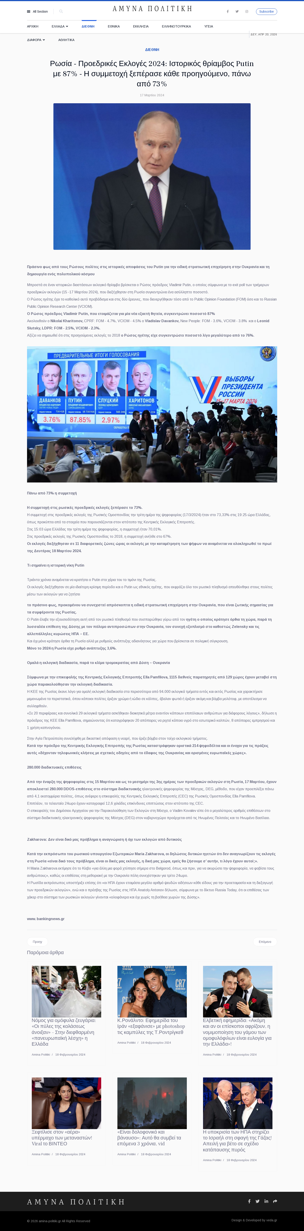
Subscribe (266, 11)
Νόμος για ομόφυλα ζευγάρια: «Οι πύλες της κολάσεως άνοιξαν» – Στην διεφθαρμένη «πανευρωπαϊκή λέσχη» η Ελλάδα (64, 1032)
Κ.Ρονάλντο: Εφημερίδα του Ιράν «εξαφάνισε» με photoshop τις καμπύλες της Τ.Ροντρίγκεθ (151, 1026)
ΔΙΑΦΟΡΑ (34, 40)
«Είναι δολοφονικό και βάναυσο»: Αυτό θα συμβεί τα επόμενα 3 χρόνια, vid (149, 1138)
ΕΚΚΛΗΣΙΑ (141, 26)
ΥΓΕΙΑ (208, 26)
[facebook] (228, 11)
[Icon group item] (249, 1201)
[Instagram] (246, 11)
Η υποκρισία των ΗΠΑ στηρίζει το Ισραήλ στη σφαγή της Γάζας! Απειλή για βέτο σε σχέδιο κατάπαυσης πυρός (237, 1141)
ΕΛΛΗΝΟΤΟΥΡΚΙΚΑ (176, 26)
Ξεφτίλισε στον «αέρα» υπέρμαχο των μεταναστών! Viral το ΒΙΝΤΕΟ (62, 1138)
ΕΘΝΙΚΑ (114, 26)
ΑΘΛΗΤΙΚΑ (66, 40)
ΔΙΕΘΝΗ (88, 26)
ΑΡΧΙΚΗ (32, 26)
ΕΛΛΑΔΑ (58, 26)
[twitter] (237, 11)
